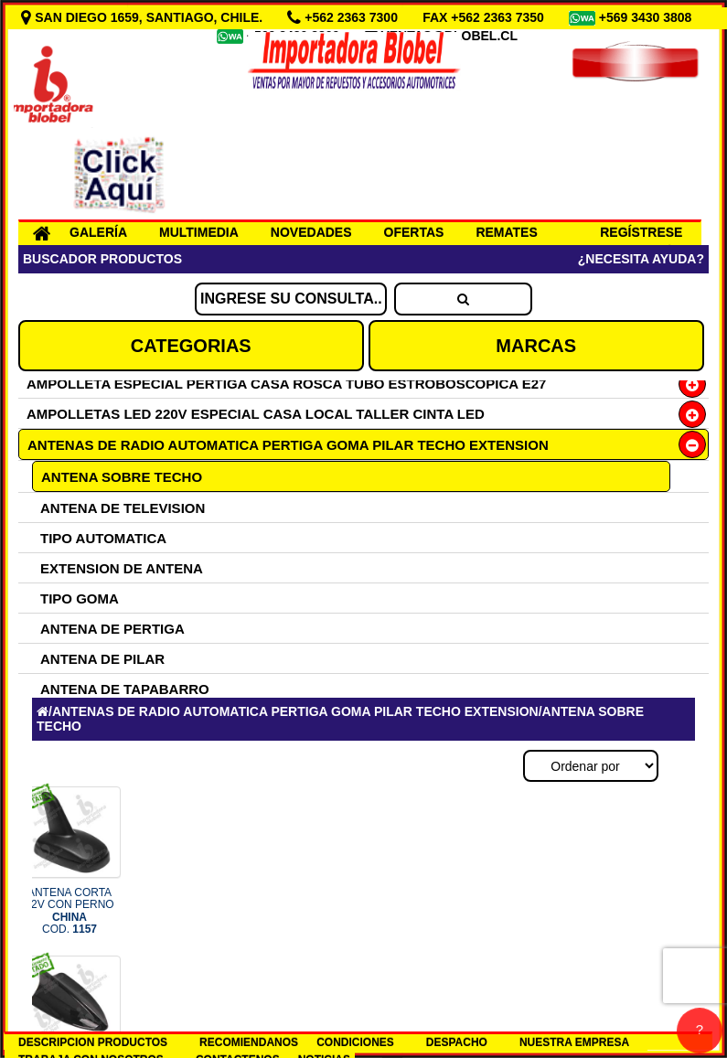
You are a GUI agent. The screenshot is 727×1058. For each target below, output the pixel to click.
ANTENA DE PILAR (102, 659)
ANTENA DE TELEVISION (122, 508)
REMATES (506, 232)
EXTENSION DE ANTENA (121, 568)
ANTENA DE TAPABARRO (124, 689)
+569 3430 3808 (647, 17)
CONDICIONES (355, 1042)
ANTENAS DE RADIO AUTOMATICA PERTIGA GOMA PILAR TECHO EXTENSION (288, 445)
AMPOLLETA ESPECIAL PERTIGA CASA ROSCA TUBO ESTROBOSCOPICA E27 (286, 383)
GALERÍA (98, 232)
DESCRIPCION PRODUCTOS (92, 1042)
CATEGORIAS (191, 346)
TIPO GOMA (79, 598)
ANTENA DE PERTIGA (112, 628)
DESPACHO (456, 1042)
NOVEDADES (311, 232)
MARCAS (536, 346)
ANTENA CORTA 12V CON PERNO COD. (69, 910)
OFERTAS (414, 232)
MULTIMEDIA (199, 232)
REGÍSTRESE (641, 232)
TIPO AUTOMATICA (103, 538)
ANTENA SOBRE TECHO (121, 477)
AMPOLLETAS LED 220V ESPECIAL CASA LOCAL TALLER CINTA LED (256, 414)
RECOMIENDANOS (248, 1042)
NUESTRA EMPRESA (574, 1042)
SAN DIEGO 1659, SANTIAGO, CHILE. (143, 17)
